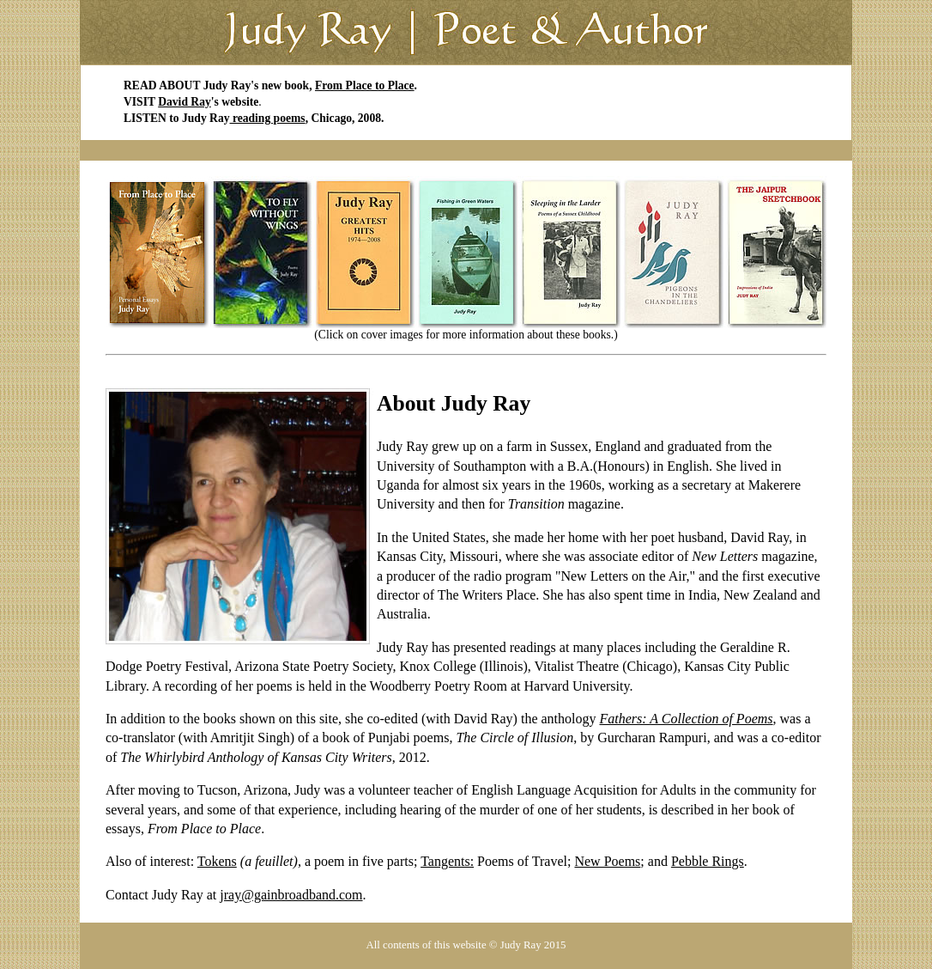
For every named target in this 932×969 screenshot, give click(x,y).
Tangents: (447, 861)
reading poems (268, 118)
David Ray (184, 101)
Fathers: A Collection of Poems (685, 718)
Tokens (217, 861)
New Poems (607, 861)
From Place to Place (365, 85)
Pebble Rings (707, 861)
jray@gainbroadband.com (291, 894)
